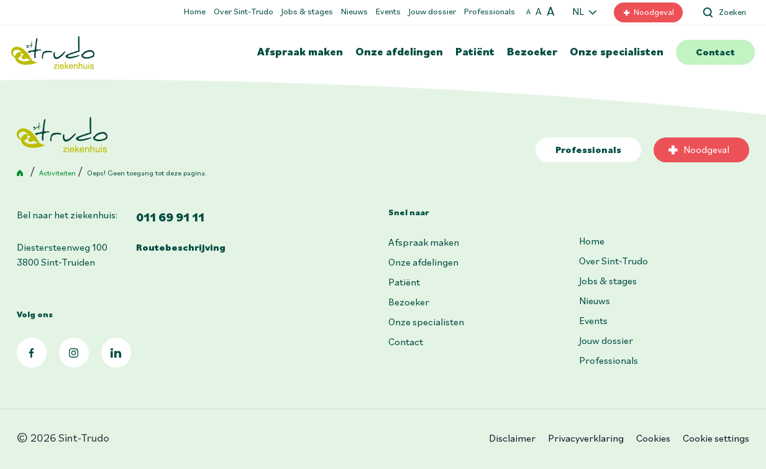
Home (195, 12)
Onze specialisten (616, 52)
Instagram (74, 353)
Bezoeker (532, 52)
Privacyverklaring (586, 439)
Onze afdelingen (399, 52)
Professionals (489, 12)
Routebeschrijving (181, 248)
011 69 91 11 (170, 218)
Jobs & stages (307, 12)
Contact (715, 53)
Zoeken (732, 12)
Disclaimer (512, 439)
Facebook (32, 353)
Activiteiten (57, 173)
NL (578, 12)
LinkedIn (116, 353)
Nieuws (354, 12)
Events (388, 12)
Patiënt (475, 52)
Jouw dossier (432, 12)
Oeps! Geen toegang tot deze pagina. (147, 173)
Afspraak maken (300, 52)
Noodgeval (654, 12)
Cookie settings (716, 439)
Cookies (653, 439)
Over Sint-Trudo (243, 12)
